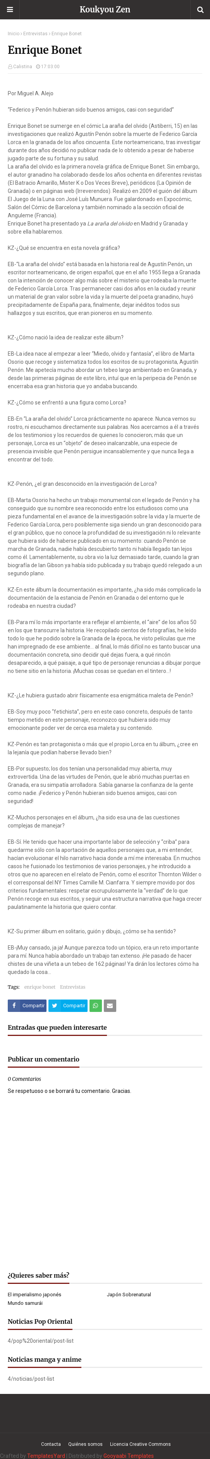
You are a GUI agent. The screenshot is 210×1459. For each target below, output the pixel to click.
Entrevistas (35, 33)
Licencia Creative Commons (140, 1444)
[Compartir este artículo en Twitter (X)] (67, 1006)
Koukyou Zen (105, 9)
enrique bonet (39, 987)
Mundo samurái (25, 1303)
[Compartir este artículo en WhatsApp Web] (96, 1006)
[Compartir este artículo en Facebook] (27, 1006)
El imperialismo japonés (34, 1294)
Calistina (22, 66)
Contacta (51, 1444)
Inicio (13, 33)
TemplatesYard (46, 1456)
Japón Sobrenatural (129, 1294)
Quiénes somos (85, 1444)
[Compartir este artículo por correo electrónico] (110, 1006)
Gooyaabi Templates (128, 1456)
